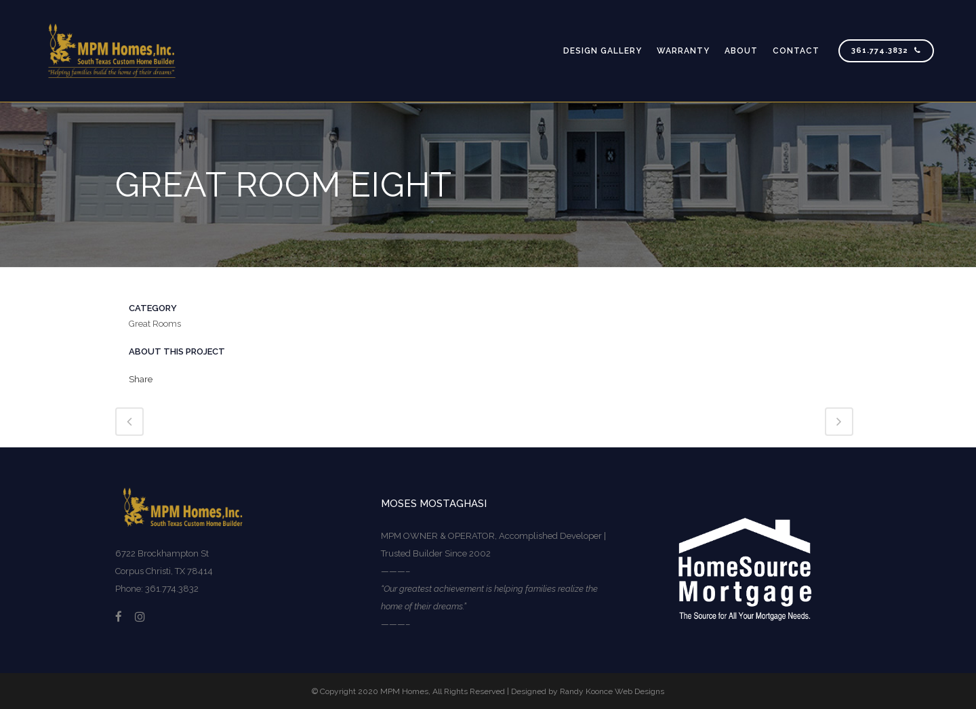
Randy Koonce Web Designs (612, 691)
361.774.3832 (886, 50)
